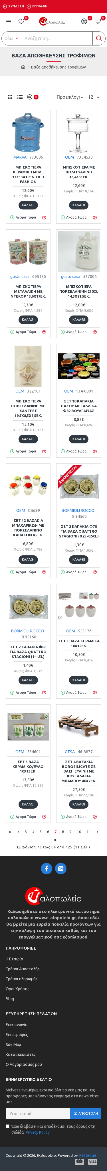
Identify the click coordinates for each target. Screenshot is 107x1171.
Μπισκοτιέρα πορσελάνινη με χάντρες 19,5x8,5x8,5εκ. (28, 408)
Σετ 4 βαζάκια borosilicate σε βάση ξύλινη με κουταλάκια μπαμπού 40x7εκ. (78, 771)
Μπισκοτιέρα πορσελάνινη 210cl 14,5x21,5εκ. (78, 291)
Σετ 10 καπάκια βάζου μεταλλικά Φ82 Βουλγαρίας (79, 406)
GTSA (70, 751)
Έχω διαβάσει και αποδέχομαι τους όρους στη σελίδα (50, 1129)
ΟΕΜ (69, 157)
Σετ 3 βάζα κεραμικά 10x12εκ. (79, 643)
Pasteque (87, 1155)
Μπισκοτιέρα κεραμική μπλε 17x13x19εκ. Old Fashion (28, 174)
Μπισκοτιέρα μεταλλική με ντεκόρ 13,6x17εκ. (28, 291)
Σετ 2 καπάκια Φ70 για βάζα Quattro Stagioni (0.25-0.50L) (79, 531)
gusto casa (19, 276)
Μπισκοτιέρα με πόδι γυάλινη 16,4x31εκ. (79, 172)
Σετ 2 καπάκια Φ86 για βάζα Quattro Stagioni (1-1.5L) (28, 652)
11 (88, 832)
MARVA (20, 157)
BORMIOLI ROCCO (78, 510)
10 (79, 832)
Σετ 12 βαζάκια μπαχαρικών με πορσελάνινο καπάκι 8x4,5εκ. (28, 527)
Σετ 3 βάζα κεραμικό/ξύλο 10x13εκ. (28, 766)
